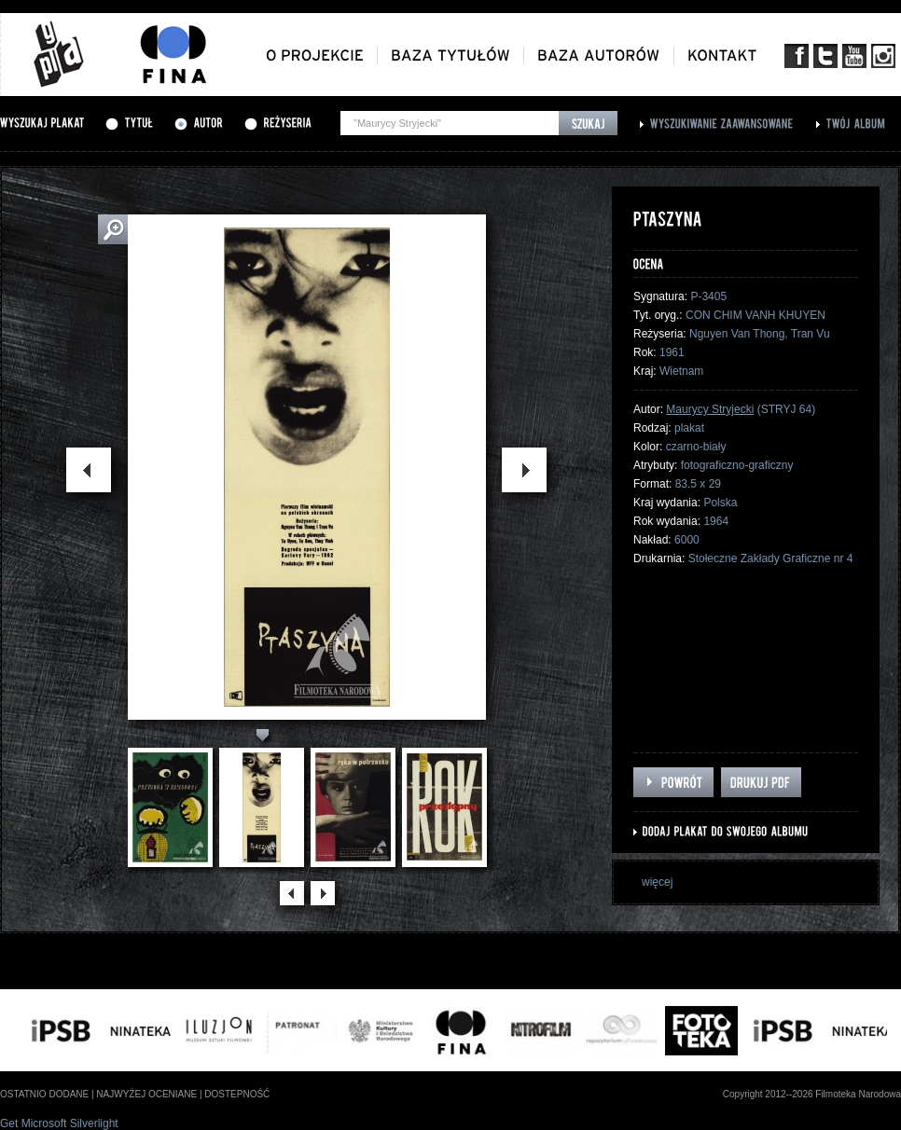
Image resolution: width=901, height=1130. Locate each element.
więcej (657, 882)
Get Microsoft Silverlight (59, 1123)
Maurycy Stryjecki (710, 409)
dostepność (237, 1094)
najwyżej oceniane (146, 1094)
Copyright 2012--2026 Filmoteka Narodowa (812, 1094)
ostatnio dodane (44, 1094)
